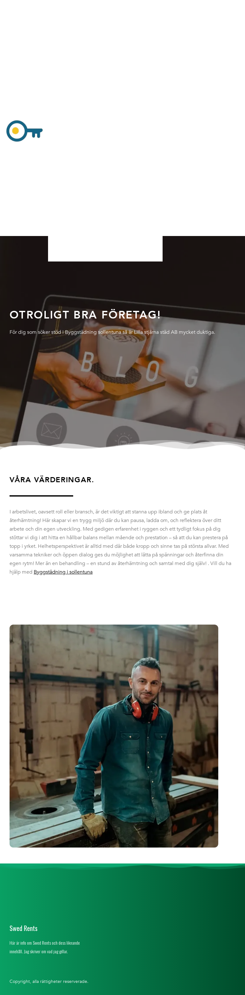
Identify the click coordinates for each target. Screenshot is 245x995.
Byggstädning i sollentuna (63, 572)
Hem (60, 7)
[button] (105, 132)
